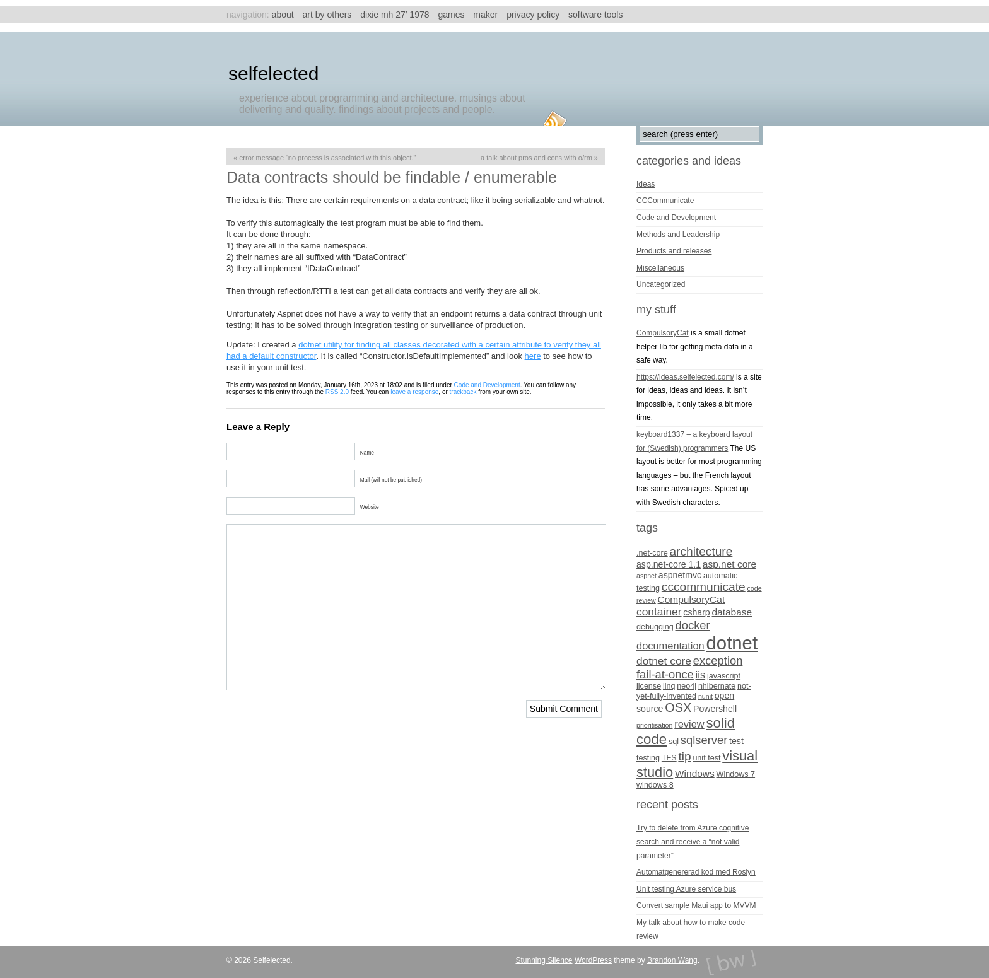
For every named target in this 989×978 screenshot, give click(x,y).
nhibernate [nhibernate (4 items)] (716, 686)
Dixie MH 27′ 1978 (394, 14)
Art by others (327, 14)
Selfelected (273, 73)
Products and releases (673, 251)
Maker (485, 14)
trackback (463, 391)
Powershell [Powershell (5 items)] (715, 709)
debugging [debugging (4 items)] (655, 626)
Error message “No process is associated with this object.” (327, 157)
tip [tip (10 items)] (684, 756)
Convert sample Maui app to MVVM (696, 905)
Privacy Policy (532, 14)
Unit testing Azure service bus (686, 889)
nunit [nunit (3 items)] (705, 696)
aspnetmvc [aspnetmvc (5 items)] (679, 575)
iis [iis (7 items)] (701, 674)
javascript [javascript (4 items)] (723, 676)
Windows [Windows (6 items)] (695, 773)
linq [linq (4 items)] (669, 686)
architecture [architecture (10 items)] (700, 551)
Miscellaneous (660, 268)
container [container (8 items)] (659, 611)
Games (451, 14)
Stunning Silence (543, 960)
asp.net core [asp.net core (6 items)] (729, 564)
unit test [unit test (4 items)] (706, 758)
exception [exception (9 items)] (718, 660)
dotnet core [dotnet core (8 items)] (663, 661)
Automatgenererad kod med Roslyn (696, 872)
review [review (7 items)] (689, 724)
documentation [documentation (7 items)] (670, 645)
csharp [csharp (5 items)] (696, 612)
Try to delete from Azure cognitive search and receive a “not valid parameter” (692, 841)
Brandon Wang (672, 960)
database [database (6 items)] (732, 612)
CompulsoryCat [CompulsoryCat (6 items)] (691, 599)
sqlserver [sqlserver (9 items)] (704, 740)
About (283, 14)
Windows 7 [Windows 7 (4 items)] (736, 774)
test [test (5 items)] (736, 741)
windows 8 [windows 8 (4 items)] (655, 785)
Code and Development (487, 384)
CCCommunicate (665, 200)
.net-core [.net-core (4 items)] (652, 553)
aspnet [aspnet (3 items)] (646, 575)
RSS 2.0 (337, 391)
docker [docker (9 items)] (693, 625)
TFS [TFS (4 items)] (669, 758)
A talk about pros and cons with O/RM (536, 157)
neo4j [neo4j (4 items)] (686, 686)
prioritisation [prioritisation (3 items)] (654, 725)
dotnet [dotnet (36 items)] (732, 642)
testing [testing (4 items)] (648, 758)
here (533, 356)
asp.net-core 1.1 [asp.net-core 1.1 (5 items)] (668, 564)
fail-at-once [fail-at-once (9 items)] (665, 674)
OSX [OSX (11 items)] (678, 707)
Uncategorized (660, 284)
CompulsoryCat (662, 333)
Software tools (595, 14)
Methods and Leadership (678, 234)
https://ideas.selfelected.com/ (685, 377)
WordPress (593, 960)
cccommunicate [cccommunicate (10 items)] (704, 586)
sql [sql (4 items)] (674, 741)
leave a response (414, 391)
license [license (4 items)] (648, 686)
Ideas (645, 184)
